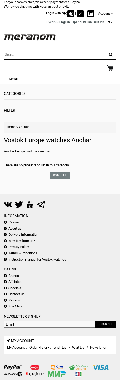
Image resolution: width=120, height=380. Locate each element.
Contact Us (16, 294)
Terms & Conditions (22, 253)
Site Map (15, 306)
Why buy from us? (21, 241)
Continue (60, 175)
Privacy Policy (18, 247)
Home (11, 127)
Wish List (60, 347)
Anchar (24, 127)
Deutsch (98, 22)
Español (76, 22)
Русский (52, 22)
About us (15, 228)
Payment (15, 222)
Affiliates (15, 282)
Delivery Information (23, 234)
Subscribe (105, 324)
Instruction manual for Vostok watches (37, 259)
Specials (14, 288)
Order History (39, 347)
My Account (16, 347)
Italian (87, 22)
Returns (14, 300)
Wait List (78, 347)
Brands (13, 276)
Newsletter (98, 347)
